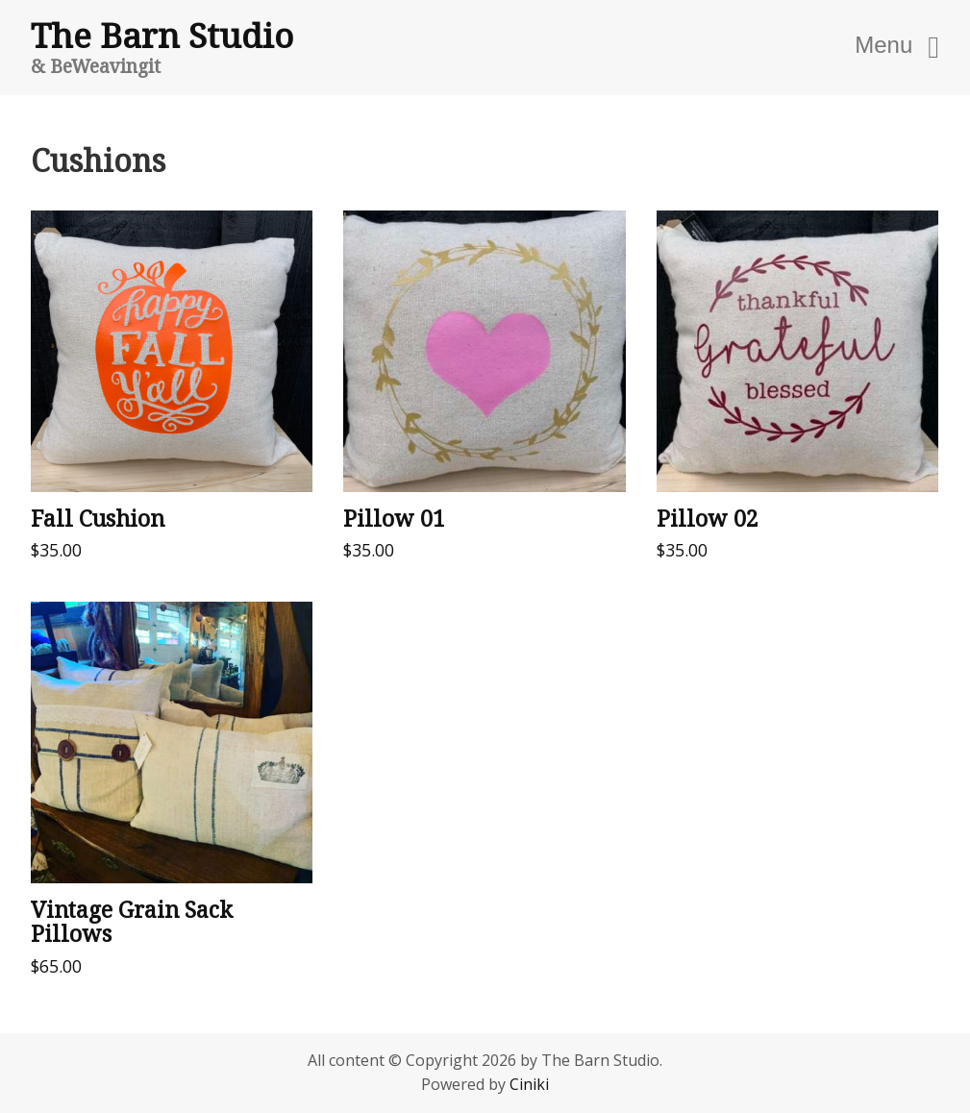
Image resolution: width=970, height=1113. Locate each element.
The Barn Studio (162, 35)
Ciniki (529, 1084)
